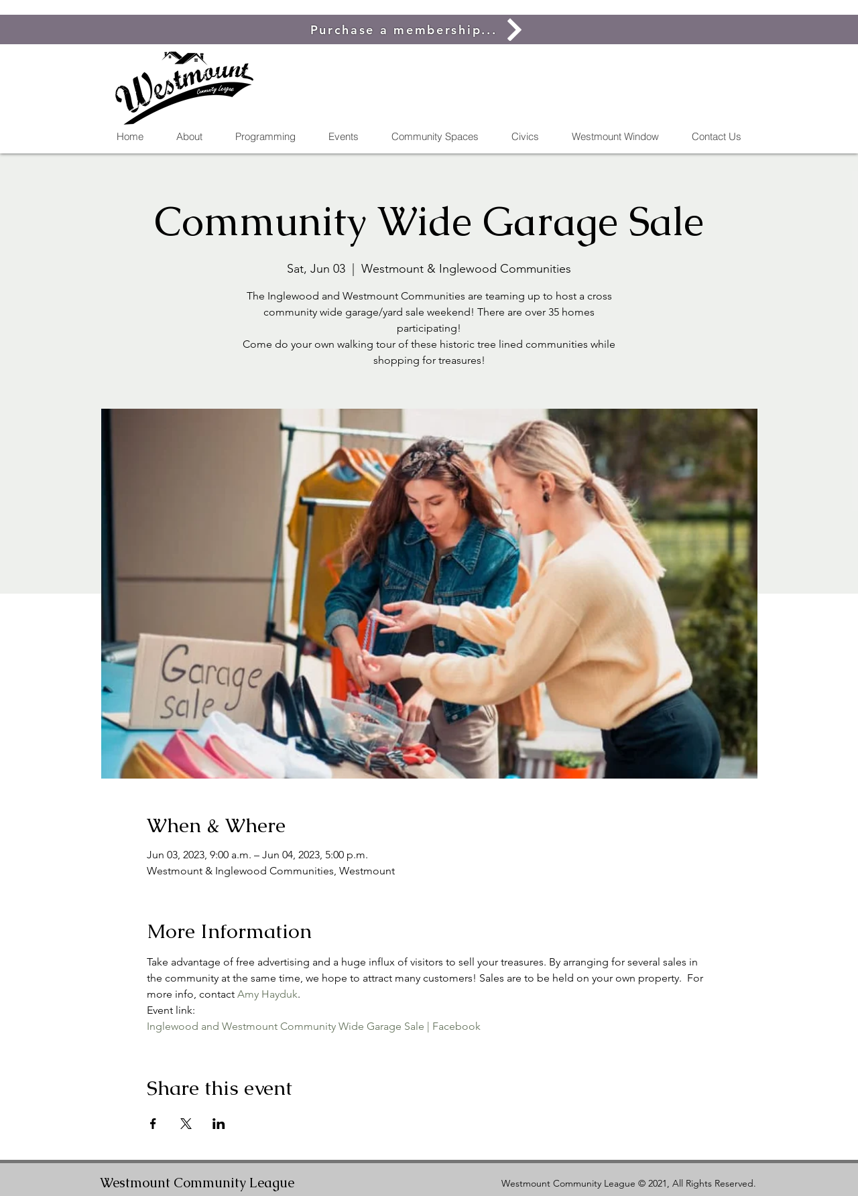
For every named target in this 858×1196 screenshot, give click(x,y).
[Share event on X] (186, 1123)
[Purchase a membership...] (418, 29)
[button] (435, 136)
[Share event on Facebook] (153, 1123)
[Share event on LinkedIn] (218, 1123)
